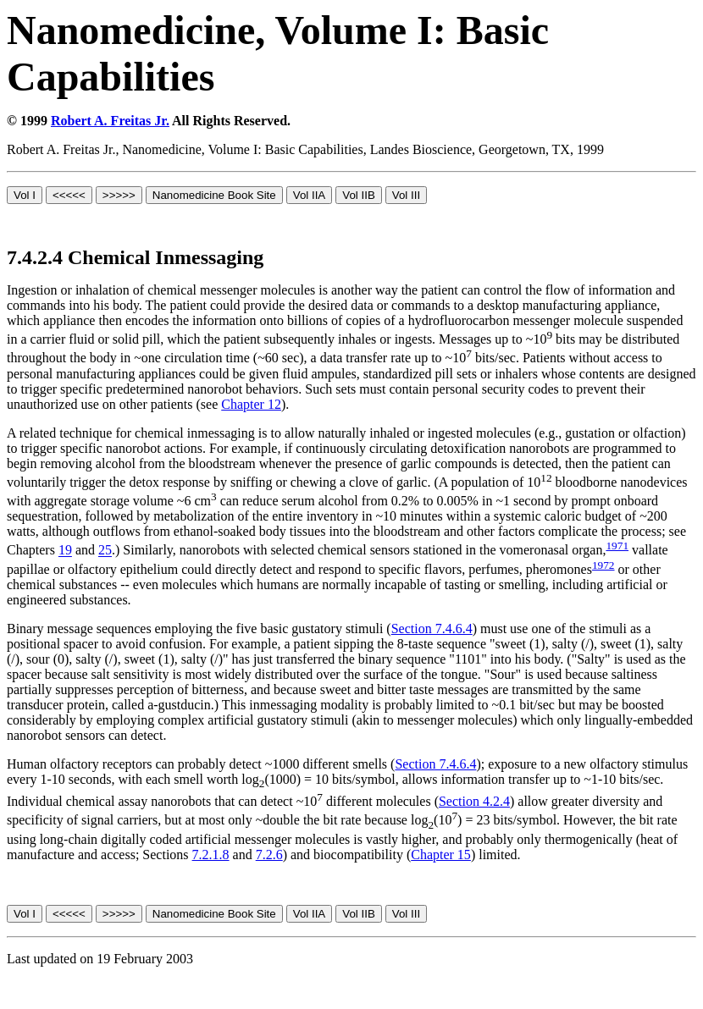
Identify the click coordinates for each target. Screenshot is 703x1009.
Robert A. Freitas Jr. (110, 120)
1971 (617, 545)
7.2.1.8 (211, 854)
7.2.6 (269, 854)
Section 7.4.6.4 (432, 628)
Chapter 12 (251, 404)
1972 (603, 565)
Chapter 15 (441, 854)
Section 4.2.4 (474, 801)
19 (65, 550)
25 (105, 550)
